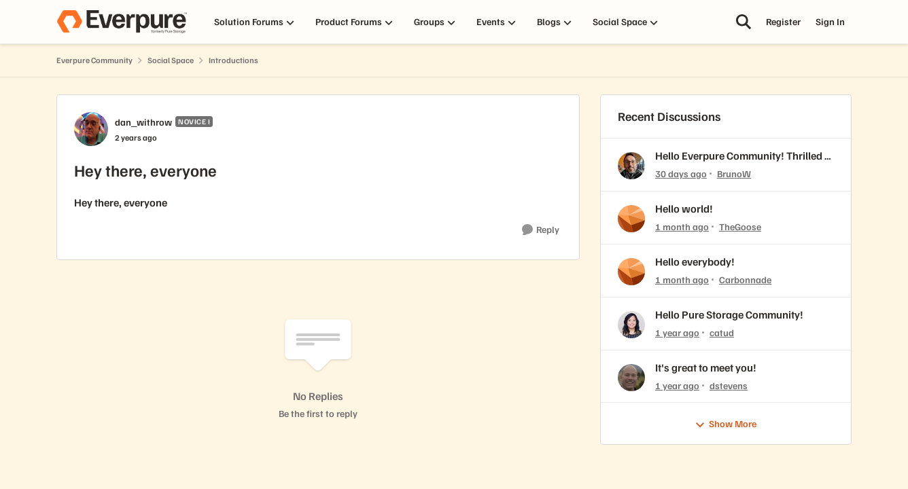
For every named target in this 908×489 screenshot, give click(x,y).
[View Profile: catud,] (631, 324)
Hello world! (684, 208)
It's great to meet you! (705, 367)
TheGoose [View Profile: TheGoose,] (740, 226)
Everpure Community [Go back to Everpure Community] (94, 60)
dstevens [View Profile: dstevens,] (729, 385)
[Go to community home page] (121, 21)
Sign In (830, 21)
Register (783, 21)
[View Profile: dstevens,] (631, 377)
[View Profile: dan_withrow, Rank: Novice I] (91, 129)
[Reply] (540, 230)
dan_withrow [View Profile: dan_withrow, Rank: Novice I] (143, 122)
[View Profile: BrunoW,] (631, 165)
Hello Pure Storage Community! (729, 314)
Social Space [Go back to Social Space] (170, 60)
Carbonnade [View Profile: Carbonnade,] (745, 279)
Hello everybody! (695, 261)
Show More (725, 424)
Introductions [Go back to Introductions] (233, 60)
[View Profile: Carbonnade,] (631, 271)
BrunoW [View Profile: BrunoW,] (734, 173)
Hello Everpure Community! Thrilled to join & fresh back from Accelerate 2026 (744, 156)
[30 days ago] (681, 173)
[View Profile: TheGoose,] (631, 218)
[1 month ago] (682, 226)
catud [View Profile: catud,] (722, 332)
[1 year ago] (677, 332)
